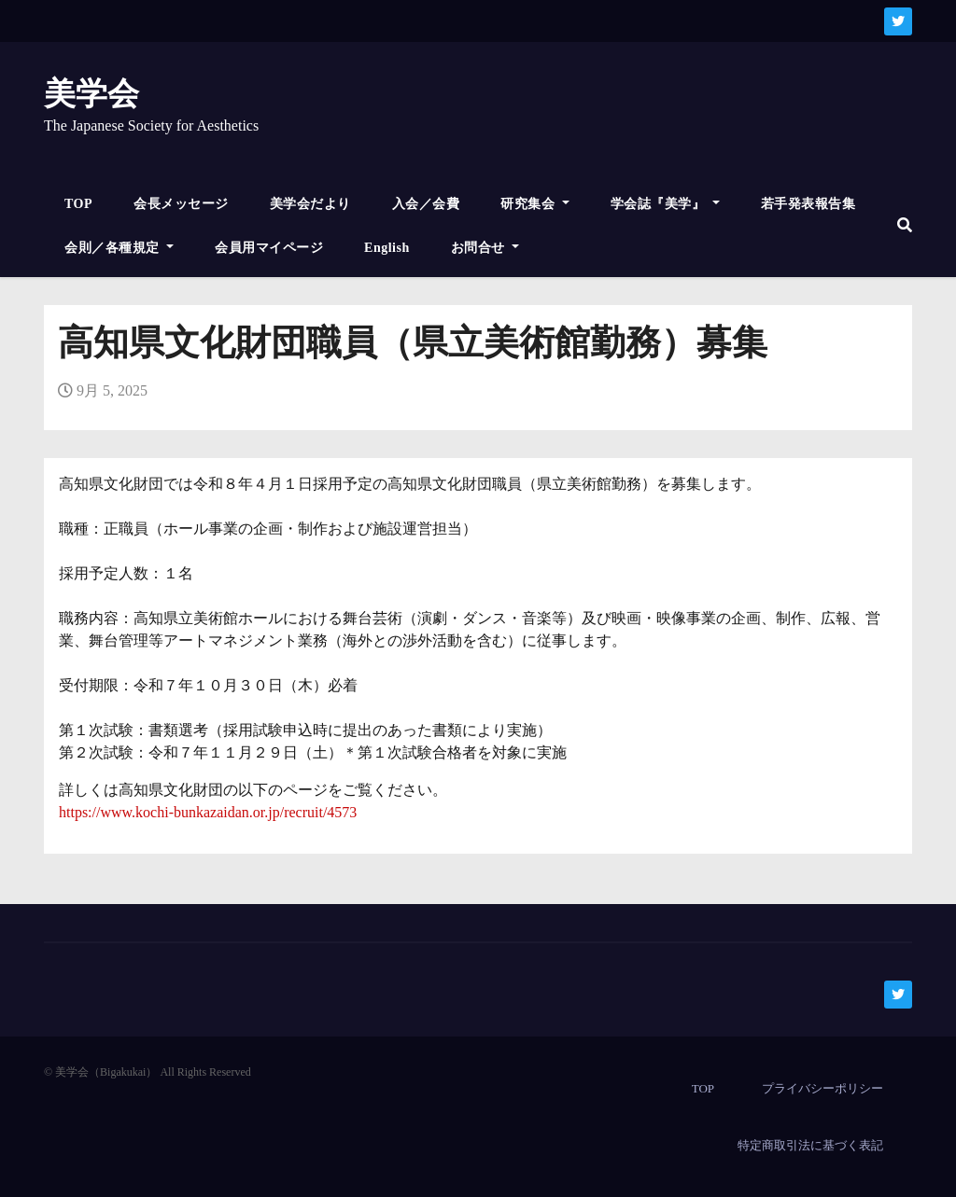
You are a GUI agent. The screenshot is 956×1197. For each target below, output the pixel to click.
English (387, 248)
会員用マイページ (269, 248)
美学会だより (310, 204)
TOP (78, 204)
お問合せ (485, 248)
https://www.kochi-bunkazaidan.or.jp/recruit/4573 (208, 812)
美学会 (91, 94)
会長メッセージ (181, 204)
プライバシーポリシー (822, 1088)
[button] (904, 225)
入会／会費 (426, 204)
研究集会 (534, 204)
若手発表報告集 (808, 204)
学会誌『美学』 (665, 204)
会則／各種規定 (119, 248)
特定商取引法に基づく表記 (810, 1145)
